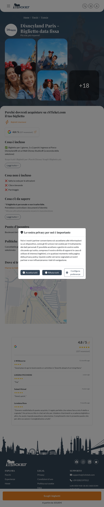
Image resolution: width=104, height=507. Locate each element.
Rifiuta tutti (52, 272)
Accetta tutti (30, 272)
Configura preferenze (73, 272)
